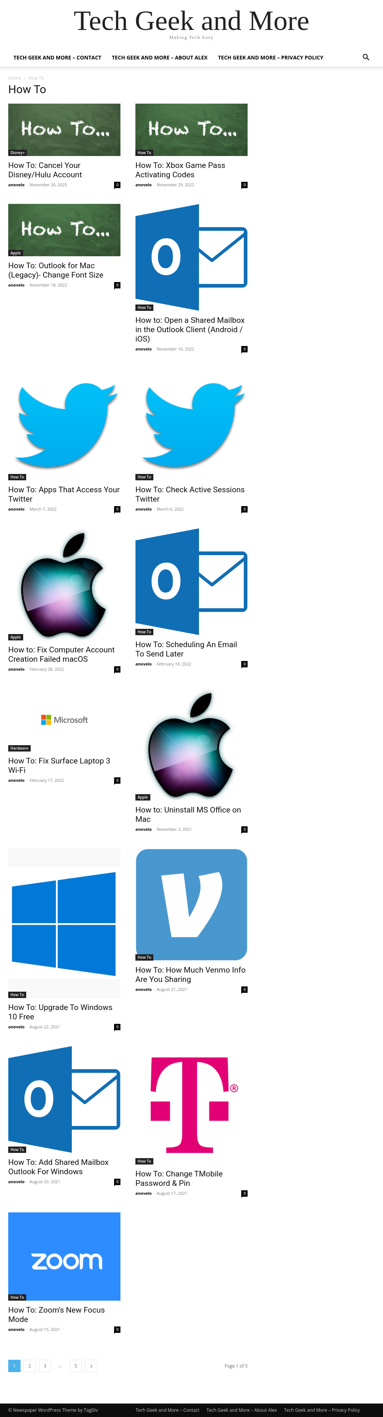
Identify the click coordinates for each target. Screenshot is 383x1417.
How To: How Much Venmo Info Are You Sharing (190, 974)
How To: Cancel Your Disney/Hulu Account (45, 170)
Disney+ (17, 152)
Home (14, 78)
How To (144, 152)
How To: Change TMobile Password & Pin (179, 1178)
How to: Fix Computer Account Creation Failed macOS (61, 654)
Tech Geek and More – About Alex (160, 57)
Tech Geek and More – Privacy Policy (271, 57)
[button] (366, 58)
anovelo (16, 184)
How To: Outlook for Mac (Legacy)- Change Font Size (56, 270)
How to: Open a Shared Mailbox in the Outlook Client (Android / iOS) (190, 329)
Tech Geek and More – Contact (57, 57)
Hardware (19, 748)
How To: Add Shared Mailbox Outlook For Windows (58, 1167)
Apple (15, 252)
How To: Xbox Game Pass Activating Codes (180, 170)
